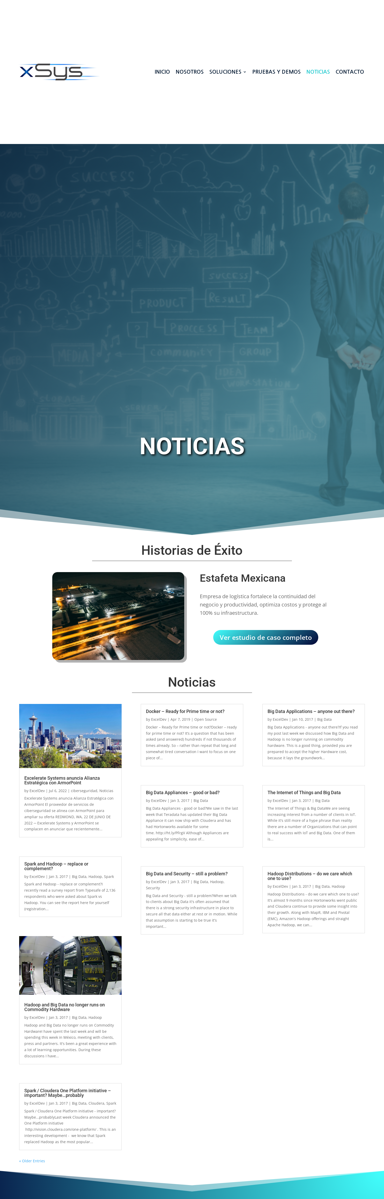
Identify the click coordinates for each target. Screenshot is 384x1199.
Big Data (79, 876)
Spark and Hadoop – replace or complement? (56, 866)
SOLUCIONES (225, 69)
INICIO (162, 69)
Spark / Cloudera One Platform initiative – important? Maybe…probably (67, 1093)
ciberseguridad (84, 790)
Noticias (318, 69)
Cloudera (96, 1103)
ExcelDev (37, 790)
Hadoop (95, 876)
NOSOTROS (190, 69)
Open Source (205, 719)
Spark (109, 876)
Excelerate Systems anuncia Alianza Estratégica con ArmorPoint (62, 780)
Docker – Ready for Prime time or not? (185, 711)
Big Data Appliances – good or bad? (183, 792)
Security (153, 887)
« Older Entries (32, 1160)
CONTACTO (350, 69)
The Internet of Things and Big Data (304, 792)
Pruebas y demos (276, 69)
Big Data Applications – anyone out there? (311, 711)
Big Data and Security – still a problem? (187, 873)
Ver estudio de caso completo (266, 637)
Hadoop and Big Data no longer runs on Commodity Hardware (64, 1007)
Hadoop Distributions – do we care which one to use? (310, 876)
